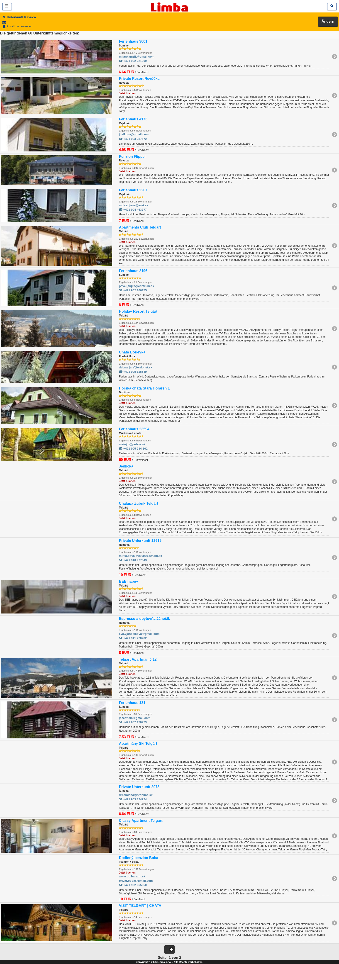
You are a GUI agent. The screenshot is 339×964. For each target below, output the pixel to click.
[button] (169, 949)
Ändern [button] (328, 21)
